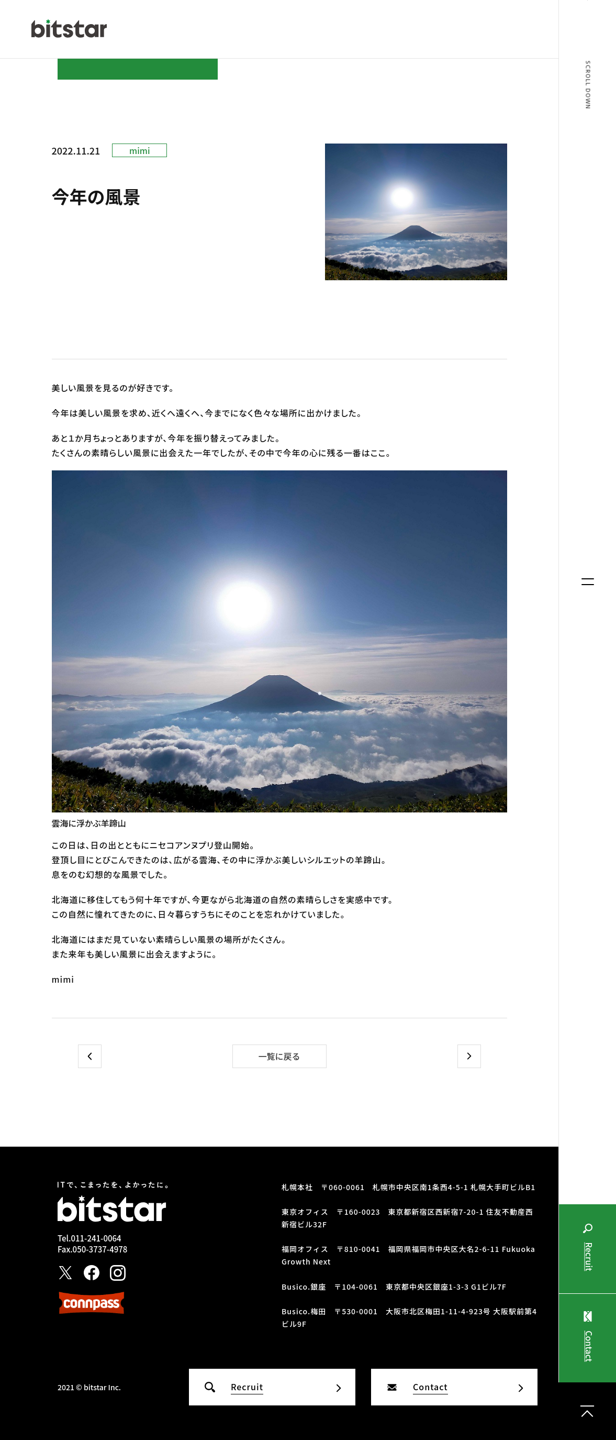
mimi (139, 150)
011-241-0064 (96, 1238)
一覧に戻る (279, 1056)
